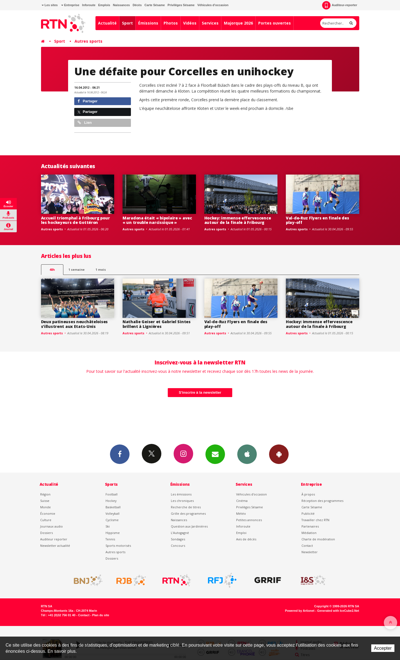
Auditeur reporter (53, 539)
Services (210, 23)
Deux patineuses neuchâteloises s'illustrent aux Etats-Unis (74, 324)
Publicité (308, 513)
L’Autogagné (180, 533)
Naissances (121, 5)
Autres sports (88, 41)
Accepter (383, 648)
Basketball (113, 507)
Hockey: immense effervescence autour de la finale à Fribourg (237, 220)
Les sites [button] (50, 5)
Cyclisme (112, 520)
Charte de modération (318, 539)
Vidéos (190, 23)
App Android (279, 453)
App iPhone (247, 453)
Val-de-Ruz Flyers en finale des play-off (317, 220)
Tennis (110, 539)
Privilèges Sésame (181, 5)
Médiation (309, 533)
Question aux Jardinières (189, 526)
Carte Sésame (155, 5)
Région (45, 494)
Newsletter (309, 552)
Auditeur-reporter (339, 5)
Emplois (104, 5)
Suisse (44, 500)
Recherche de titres (186, 507)
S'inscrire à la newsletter (200, 392)
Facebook (120, 453)
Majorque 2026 (238, 23)
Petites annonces (249, 520)
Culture (45, 520)
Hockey (111, 500)
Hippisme (113, 533)
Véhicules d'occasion (212, 5)
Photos (171, 23)
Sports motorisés (118, 545)
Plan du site (100, 615)
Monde (45, 507)
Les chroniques (182, 500)
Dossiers (46, 533)
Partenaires (310, 526)
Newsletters (215, 453)
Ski (108, 526)
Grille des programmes (188, 513)
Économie (47, 513)
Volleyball (112, 513)
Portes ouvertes (274, 23)
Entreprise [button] (70, 5)
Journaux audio (51, 526)
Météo (241, 513)
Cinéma (242, 500)
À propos (308, 494)
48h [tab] (52, 269)
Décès (137, 5)
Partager (87, 101)
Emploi (241, 533)
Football (112, 494)
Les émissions (181, 494)
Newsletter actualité (55, 545)
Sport (127, 23)
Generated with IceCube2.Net (338, 610)
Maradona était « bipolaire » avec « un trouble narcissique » (157, 220)
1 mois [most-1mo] (100, 269)
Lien (85, 122)
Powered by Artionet (299, 610)
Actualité (107, 23)
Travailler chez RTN (315, 520)
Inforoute (88, 5)
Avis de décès (246, 539)
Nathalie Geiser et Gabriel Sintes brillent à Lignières (157, 324)
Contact (307, 545)
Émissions (148, 23)
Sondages (178, 539)
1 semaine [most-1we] (76, 269)
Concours (178, 545)
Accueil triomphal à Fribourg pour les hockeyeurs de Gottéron (75, 220)
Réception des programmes (322, 500)
